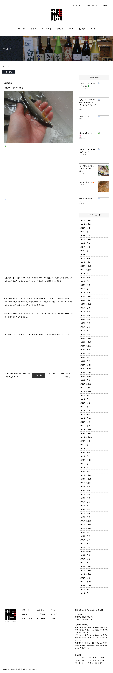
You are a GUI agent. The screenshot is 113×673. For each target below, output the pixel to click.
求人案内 (82, 29)
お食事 (33, 29)
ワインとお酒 (46, 29)
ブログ (70, 29)
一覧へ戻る (8, 72)
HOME (105, 6)
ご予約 (93, 29)
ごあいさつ (21, 29)
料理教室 (42, 618)
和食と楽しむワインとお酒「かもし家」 (85, 6)
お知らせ (59, 29)
